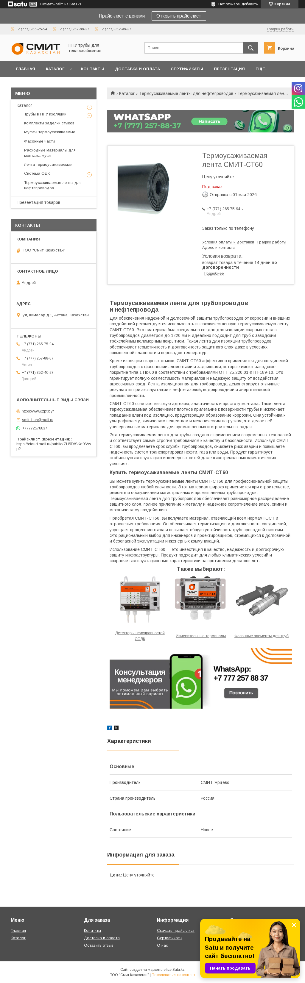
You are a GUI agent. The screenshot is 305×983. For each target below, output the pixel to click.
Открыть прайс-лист (178, 15)
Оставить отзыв (98, 945)
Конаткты (92, 930)
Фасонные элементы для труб (261, 636)
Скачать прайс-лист (175, 930)
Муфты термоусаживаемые (49, 132)
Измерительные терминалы (201, 636)
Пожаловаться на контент (173, 975)
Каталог (55, 69)
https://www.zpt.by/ (38, 411)
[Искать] (250, 48)
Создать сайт (51, 4)
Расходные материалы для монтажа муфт (50, 153)
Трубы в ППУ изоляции (45, 114)
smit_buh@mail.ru (37, 420)
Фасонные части (39, 141)
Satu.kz (178, 970)
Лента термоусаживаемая (48, 164)
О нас (162, 945)
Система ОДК (37, 173)
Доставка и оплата (137, 69)
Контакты (92, 69)
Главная (25, 69)
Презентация (229, 69)
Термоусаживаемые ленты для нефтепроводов (186, 93)
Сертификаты (187, 69)
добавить (250, 4)
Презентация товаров (38, 202)
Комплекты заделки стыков (49, 123)
